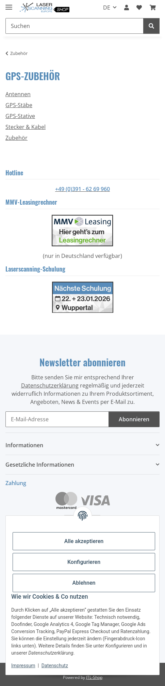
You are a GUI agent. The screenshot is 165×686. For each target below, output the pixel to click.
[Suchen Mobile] (74, 26)
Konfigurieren (83, 562)
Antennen (18, 94)
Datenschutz (55, 665)
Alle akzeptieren (84, 541)
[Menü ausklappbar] (8, 4)
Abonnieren (134, 419)
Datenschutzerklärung (50, 385)
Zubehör (16, 138)
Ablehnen (84, 583)
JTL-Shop (94, 677)
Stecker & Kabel (25, 127)
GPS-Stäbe (18, 105)
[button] (126, 7)
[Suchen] (151, 26)
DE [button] (106, 7)
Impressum (23, 665)
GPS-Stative (20, 116)
